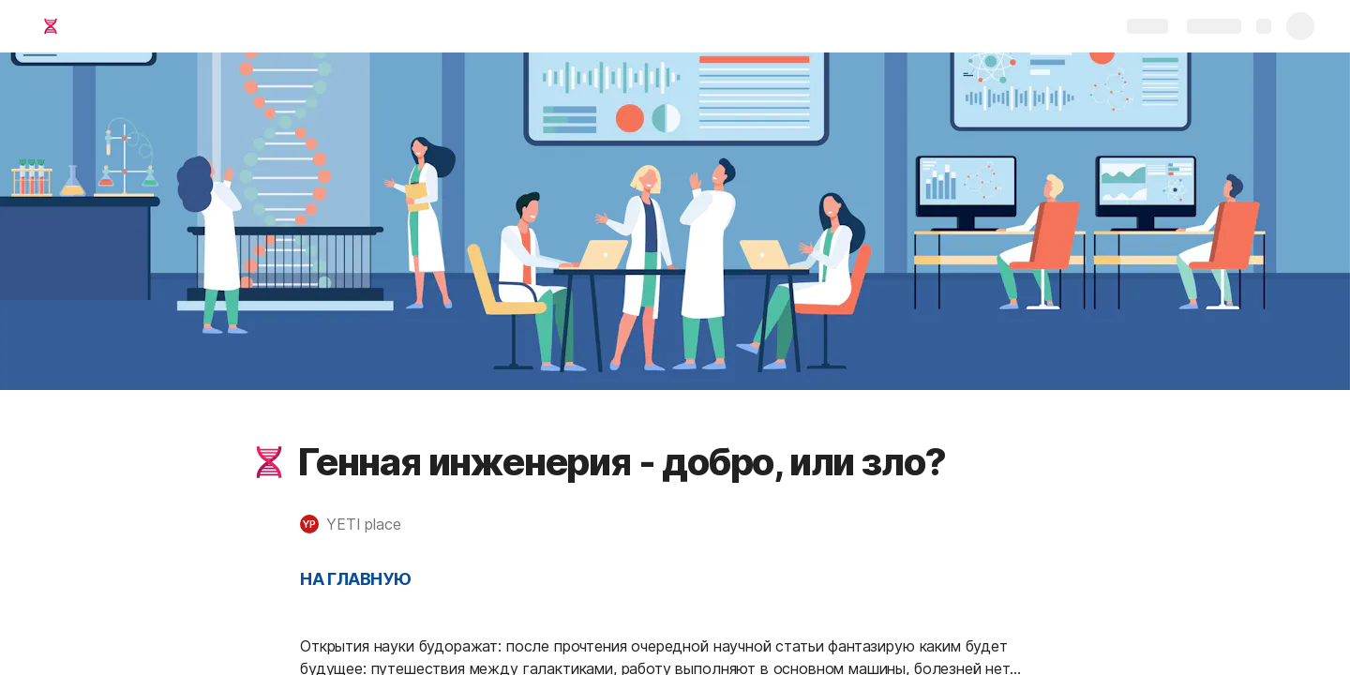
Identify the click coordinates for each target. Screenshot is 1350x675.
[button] (269, 462)
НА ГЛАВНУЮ (355, 579)
